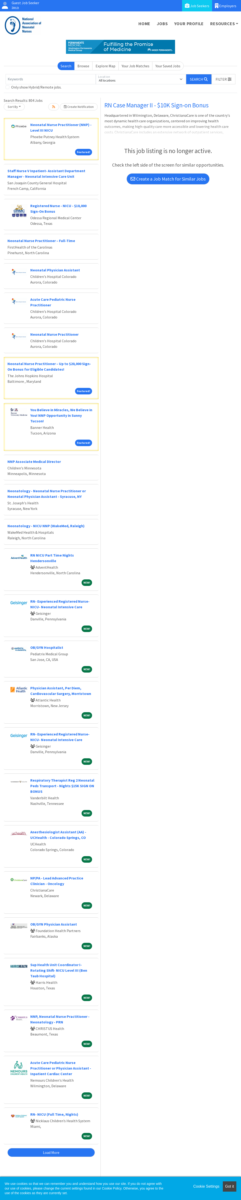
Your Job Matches (135, 66)
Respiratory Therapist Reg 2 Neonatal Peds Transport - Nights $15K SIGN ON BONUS (62, 786)
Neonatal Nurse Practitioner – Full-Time (41, 240)
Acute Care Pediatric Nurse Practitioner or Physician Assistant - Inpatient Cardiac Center (60, 1068)
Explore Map (105, 66)
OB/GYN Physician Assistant (53, 924)
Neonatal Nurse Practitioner (54, 334)
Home (144, 23)
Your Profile (189, 23)
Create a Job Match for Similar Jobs (168, 179)
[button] (223, 79)
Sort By (13, 107)
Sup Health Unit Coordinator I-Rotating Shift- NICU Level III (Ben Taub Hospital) (58, 970)
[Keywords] (51, 79)
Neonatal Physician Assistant (55, 270)
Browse (83, 66)
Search (66, 66)
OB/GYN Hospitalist (46, 647)
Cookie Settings (206, 1186)
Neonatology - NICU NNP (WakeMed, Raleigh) (46, 525)
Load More (51, 1152)
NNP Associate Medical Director (34, 461)
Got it (229, 1186)
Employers (225, 6)
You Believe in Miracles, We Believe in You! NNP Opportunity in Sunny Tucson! (61, 415)
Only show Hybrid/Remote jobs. (36, 87)
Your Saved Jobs (167, 66)
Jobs (162, 23)
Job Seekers (197, 6)
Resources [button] (222, 23)
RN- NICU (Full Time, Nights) (54, 1114)
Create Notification (79, 107)
